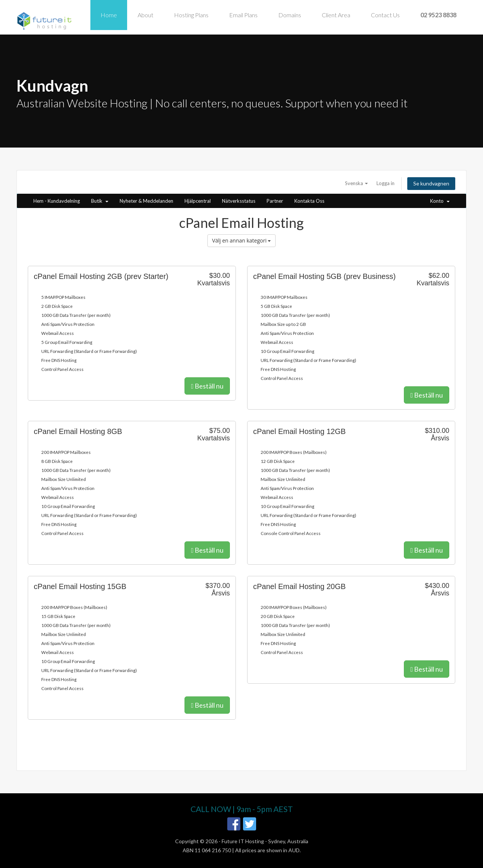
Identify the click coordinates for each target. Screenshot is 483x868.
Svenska (356, 183)
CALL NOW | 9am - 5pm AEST (241, 809)
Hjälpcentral (197, 201)
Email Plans (243, 14)
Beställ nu (207, 386)
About (145, 14)
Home (108, 14)
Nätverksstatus (238, 201)
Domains (289, 14)
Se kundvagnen (431, 183)
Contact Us (385, 14)
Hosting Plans (191, 14)
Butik (99, 201)
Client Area (336, 14)
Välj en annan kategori (241, 240)
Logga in (385, 183)
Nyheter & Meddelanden (146, 201)
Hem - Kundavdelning (56, 201)
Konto (440, 201)
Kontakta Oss (309, 201)
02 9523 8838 (438, 14)
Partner (275, 201)
